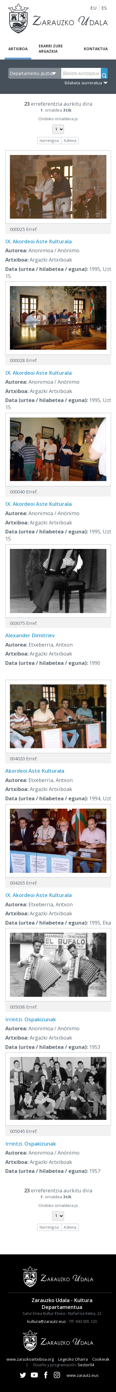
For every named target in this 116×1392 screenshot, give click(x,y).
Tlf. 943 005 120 (83, 1321)
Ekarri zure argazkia (51, 48)
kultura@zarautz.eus (46, 1321)
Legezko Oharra (73, 1359)
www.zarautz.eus (83, 1375)
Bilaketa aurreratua (83, 83)
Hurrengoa (49, 140)
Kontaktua (96, 48)
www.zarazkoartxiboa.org (30, 1359)
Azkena (70, 140)
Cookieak (101, 1359)
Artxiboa (18, 48)
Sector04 (86, 1365)
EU (93, 8)
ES (104, 8)
